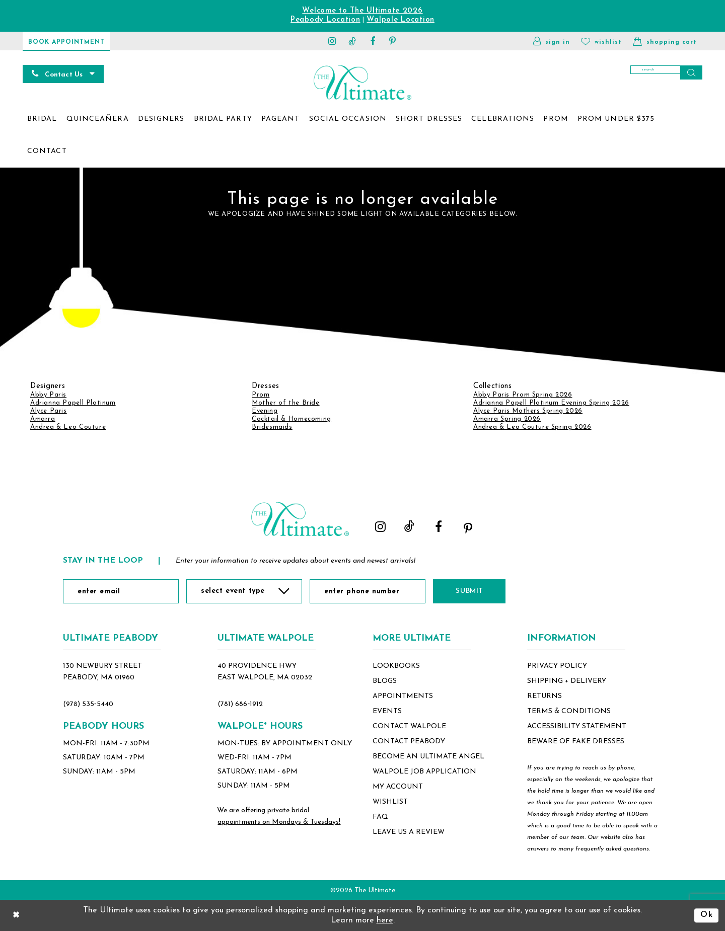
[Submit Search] (691, 72)
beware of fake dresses (575, 741)
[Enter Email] (121, 591)
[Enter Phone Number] (367, 591)
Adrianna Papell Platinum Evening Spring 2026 (551, 403)
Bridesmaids (272, 427)
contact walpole (409, 726)
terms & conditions (569, 711)
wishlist (390, 802)
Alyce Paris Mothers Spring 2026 (528, 411)
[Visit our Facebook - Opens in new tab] (372, 41)
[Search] (666, 72)
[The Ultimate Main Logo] (362, 82)
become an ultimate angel (428, 756)
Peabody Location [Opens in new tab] (325, 20)
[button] (551, 41)
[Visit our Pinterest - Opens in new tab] (393, 41)
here (385, 920)
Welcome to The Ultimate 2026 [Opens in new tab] (362, 11)
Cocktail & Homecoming (291, 419)
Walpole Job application (424, 771)
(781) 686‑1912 (240, 704)
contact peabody (409, 741)
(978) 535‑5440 (88, 704)
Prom (260, 395)
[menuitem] (42, 119)
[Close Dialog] (16, 915)
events (387, 711)
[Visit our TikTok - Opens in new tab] (352, 41)
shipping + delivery (566, 681)
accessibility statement (576, 726)
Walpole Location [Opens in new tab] (400, 20)
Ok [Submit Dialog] (706, 915)
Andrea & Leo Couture (68, 427)
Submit (469, 591)
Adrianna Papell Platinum (73, 403)
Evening (264, 411)
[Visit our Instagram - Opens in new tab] (332, 41)
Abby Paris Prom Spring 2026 (522, 395)
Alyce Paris (48, 411)
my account (398, 787)
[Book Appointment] (66, 41)
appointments (403, 696)
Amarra (42, 419)
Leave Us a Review (409, 832)
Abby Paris (48, 395)
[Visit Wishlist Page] (601, 41)
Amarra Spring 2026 (507, 419)
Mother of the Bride (286, 403)
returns (544, 696)
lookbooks (396, 666)
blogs (385, 681)
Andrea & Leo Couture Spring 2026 (532, 427)
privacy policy (557, 666)
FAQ (380, 817)
